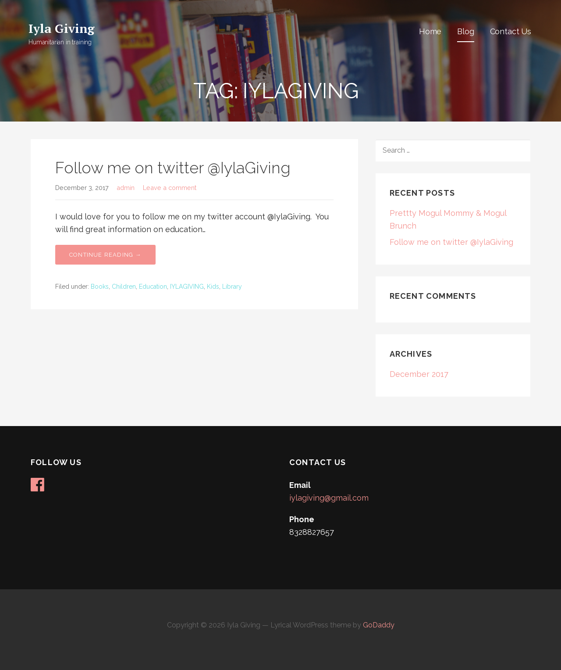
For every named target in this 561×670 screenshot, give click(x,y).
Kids (213, 286)
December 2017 (419, 374)
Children (124, 286)
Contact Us (510, 31)
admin (126, 187)
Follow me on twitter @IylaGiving (173, 167)
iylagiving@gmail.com (329, 497)
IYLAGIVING (187, 286)
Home (430, 31)
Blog (465, 31)
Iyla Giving (61, 28)
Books (100, 286)
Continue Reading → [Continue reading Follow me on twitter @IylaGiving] (105, 254)
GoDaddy (378, 625)
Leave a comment (169, 187)
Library (232, 286)
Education (153, 286)
